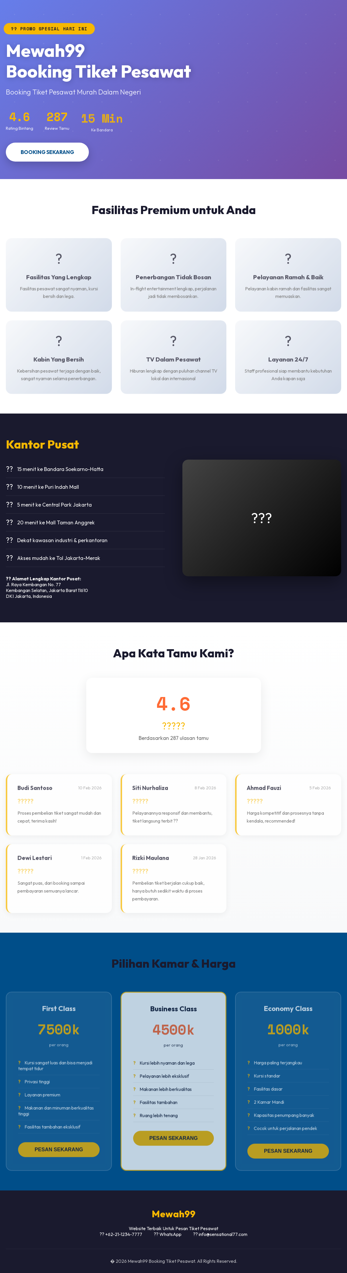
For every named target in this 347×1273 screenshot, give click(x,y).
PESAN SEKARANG (59, 1154)
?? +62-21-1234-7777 (121, 1234)
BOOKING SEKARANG (47, 152)
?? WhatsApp (168, 1234)
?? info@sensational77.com (220, 1234)
